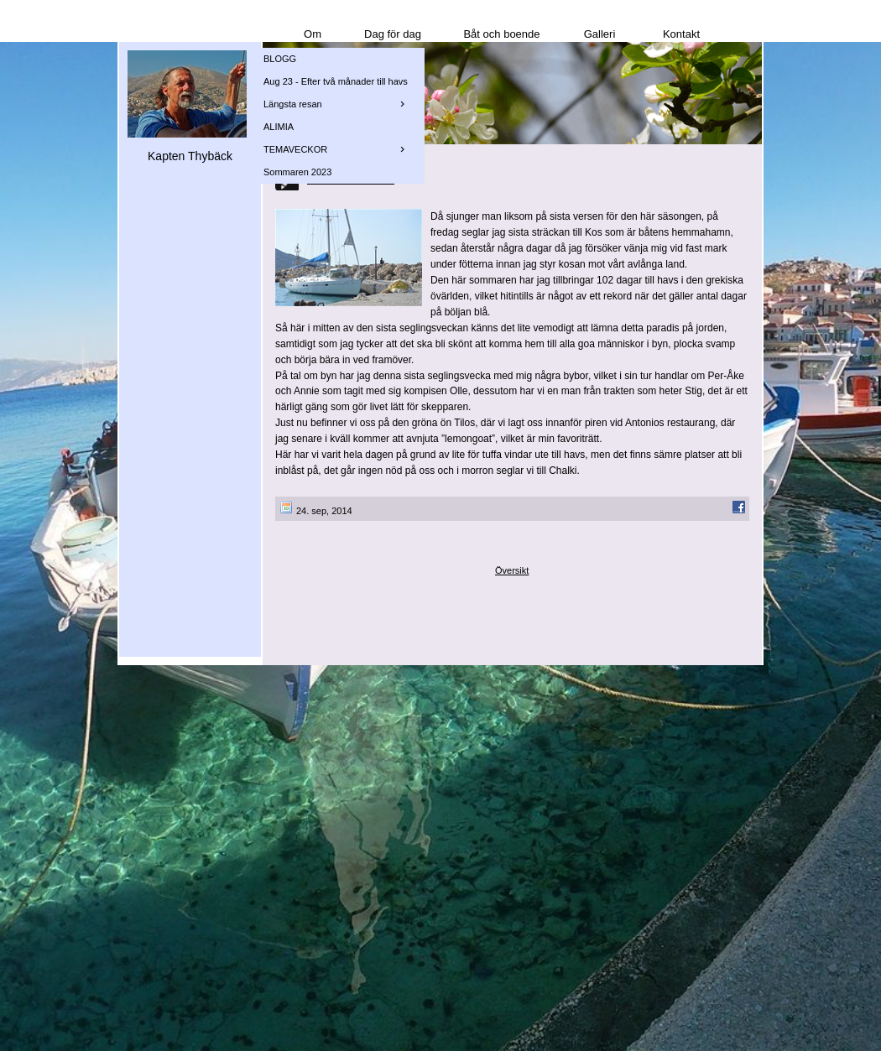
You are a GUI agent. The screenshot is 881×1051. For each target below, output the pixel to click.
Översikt (512, 570)
